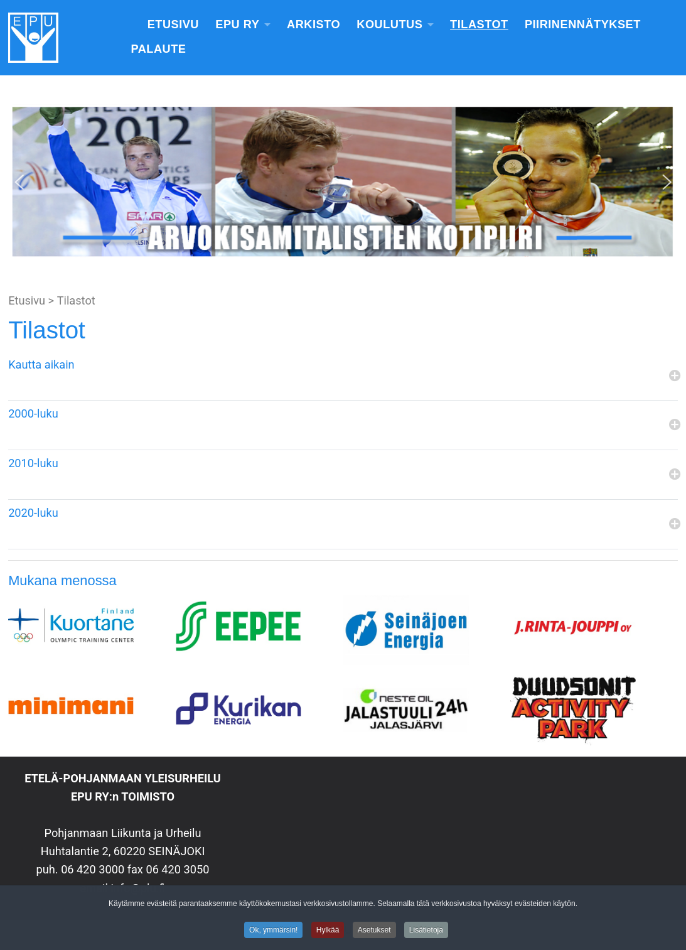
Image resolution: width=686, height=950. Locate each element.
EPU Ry (237, 24)
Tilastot (479, 24)
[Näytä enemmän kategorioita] (673, 376)
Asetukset (374, 931)
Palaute (158, 49)
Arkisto (313, 24)
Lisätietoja (426, 931)
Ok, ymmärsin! (273, 931)
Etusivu (173, 24)
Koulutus (389, 24)
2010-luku (33, 463)
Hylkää (328, 931)
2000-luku (33, 413)
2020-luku (33, 512)
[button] (19, 182)
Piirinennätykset (583, 24)
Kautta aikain (41, 364)
